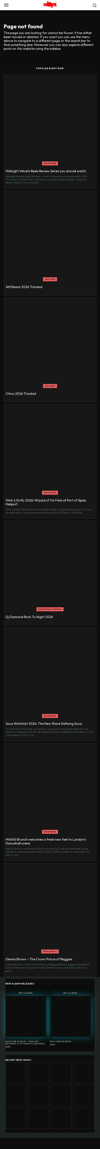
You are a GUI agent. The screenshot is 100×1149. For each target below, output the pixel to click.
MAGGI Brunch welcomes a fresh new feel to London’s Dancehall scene (46, 841)
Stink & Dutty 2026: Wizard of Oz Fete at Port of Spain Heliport (46, 502)
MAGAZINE (50, 163)
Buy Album (26, 993)
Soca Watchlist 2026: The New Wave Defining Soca (44, 723)
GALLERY (50, 279)
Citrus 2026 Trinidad (21, 393)
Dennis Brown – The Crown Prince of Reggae (39, 959)
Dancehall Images (50, 609)
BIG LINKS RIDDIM (60, 1041)
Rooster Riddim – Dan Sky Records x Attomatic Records (25, 1042)
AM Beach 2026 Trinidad (24, 287)
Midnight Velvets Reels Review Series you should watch (46, 171)
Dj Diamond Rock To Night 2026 (29, 617)
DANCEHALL (50, 951)
